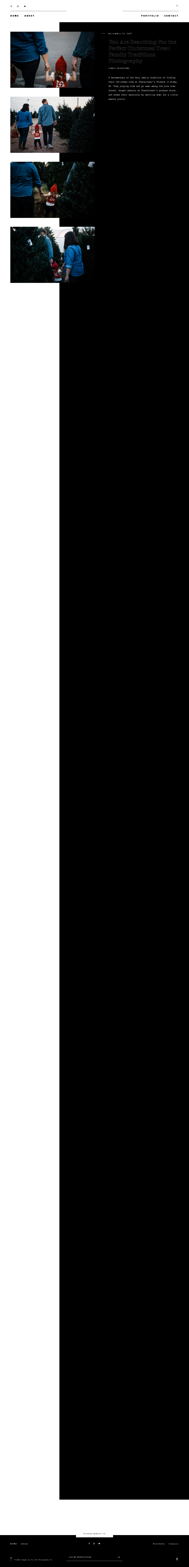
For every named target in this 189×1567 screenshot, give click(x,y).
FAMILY (112, 68)
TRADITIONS (123, 68)
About (29, 15)
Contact (171, 15)
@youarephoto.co (94, 1533)
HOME (14, 15)
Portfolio (150, 15)
